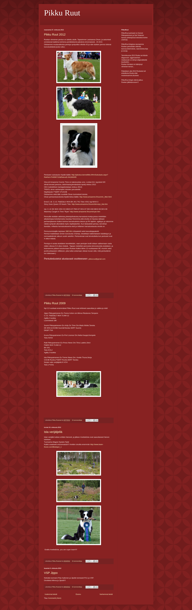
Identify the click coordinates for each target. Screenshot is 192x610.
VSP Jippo (51, 573)
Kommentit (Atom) (54, 598)
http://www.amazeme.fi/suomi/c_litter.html (95, 197)
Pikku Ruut (62, 12)
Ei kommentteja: (77, 295)
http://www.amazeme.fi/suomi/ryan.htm (85, 212)
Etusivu (78, 594)
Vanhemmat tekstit (106, 594)
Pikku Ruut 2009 (54, 303)
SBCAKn (69, 231)
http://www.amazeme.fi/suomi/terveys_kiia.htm (90, 204)
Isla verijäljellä (53, 432)
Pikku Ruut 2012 (54, 34)
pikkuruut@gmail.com (97, 259)
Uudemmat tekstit (51, 594)
